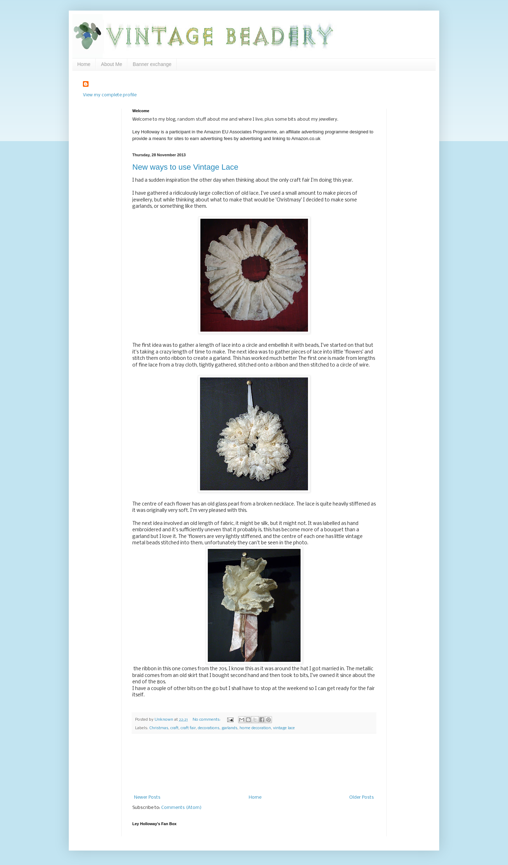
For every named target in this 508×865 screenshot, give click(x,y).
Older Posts (361, 797)
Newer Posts (147, 797)
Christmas (158, 728)
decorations (208, 728)
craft (174, 728)
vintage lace (284, 728)
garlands (229, 728)
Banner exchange (152, 64)
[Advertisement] (254, 764)
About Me (111, 64)
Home (83, 64)
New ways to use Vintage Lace (185, 167)
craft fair (188, 728)
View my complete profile (110, 95)
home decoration (255, 728)
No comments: (207, 720)
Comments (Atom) (181, 807)
